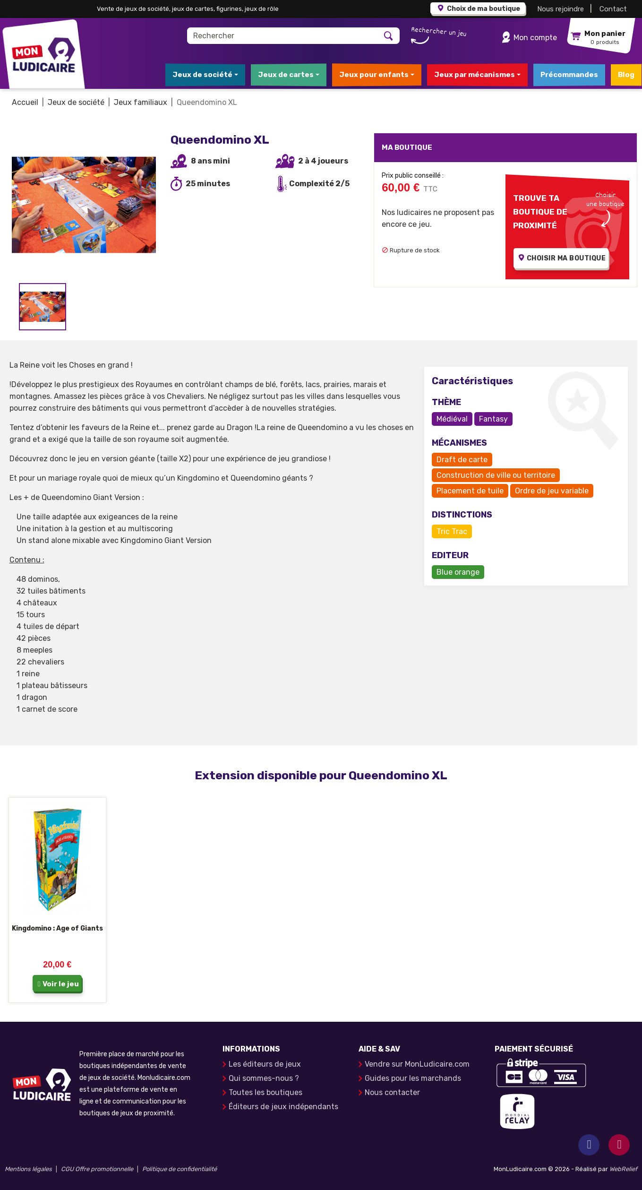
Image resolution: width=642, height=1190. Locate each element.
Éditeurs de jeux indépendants (283, 1106)
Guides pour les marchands (413, 1078)
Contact (613, 9)
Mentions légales (28, 1169)
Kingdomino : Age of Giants (57, 928)
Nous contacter (392, 1092)
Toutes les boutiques (265, 1092)
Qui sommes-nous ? (264, 1078)
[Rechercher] (282, 35)
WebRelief (623, 1169)
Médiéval (452, 418)
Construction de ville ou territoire (496, 475)
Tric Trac (452, 531)
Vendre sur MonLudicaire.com (417, 1064)
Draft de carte (462, 459)
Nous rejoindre (560, 9)
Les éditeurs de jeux (265, 1064)
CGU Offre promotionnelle (97, 1169)
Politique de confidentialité (179, 1169)
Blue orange (458, 572)
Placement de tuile (470, 490)
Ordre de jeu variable (552, 490)
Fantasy (493, 418)
